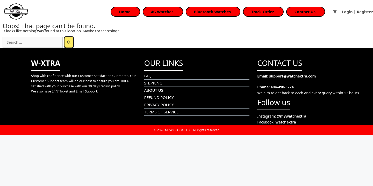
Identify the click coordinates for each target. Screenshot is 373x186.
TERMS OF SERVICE (161, 111)
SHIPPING (153, 83)
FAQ (148, 75)
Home (124, 11)
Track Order (262, 11)
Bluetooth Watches (212, 11)
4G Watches (162, 11)
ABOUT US (153, 90)
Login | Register (357, 11)
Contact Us (305, 11)
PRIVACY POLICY (159, 104)
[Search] (69, 42)
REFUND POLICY (159, 97)
